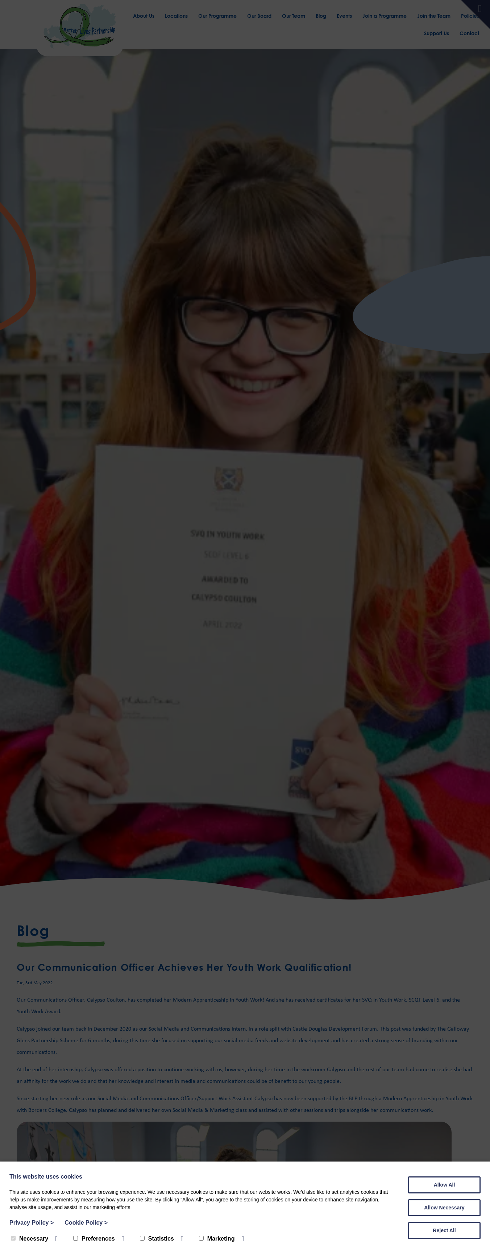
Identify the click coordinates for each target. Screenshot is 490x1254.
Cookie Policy (86, 1223)
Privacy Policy (31, 1223)
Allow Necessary (444, 1207)
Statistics (157, 1239)
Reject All (444, 1230)
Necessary (29, 1239)
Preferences (94, 1239)
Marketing (217, 1239)
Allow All (444, 1185)
